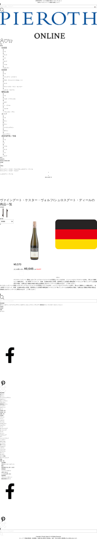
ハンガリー (2, 439)
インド (1, 426)
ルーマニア (2, 443)
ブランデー (2, 402)
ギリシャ (2, 452)
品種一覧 (2, 413)
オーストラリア (4, 428)
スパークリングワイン (5, 397)
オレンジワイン (4, 400)
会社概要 (3, 462)
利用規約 (3, 469)
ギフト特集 (2, 456)
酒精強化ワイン (4, 404)
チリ (1, 436)
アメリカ (2, 422)
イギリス (2, 448)
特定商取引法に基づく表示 (7, 467)
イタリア (2, 420)
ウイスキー (2, 405)
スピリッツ (2, 407)
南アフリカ (2, 444)
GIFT (1, 157)
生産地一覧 (2, 410)
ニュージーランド (4, 438)
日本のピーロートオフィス (7, 464)
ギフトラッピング (4, 457)
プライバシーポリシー (6, 477)
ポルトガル (2, 441)
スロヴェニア (3, 435)
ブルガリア (2, 446)
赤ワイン (2, 394)
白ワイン (2, 396)
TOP (1, 44)
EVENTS (2, 159)
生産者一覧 (2, 412)
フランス (2, 417)
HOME (1, 162)
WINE (1, 45)
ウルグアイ (2, 425)
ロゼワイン (2, 399)
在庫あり (58, 277)
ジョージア (2, 449)
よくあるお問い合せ (6, 473)
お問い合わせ (4, 472)
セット (1, 409)
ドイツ (1, 418)
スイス (1, 431)
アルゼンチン (3, 423)
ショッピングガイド (6, 470)
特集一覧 (2, 461)
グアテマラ (2, 451)
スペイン (2, 433)
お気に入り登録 (21, 273)
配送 (2, 465)
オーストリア (3, 430)
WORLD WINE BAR (5, 160)
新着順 (3, 221)
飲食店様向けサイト (6, 478)
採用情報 (3, 475)
